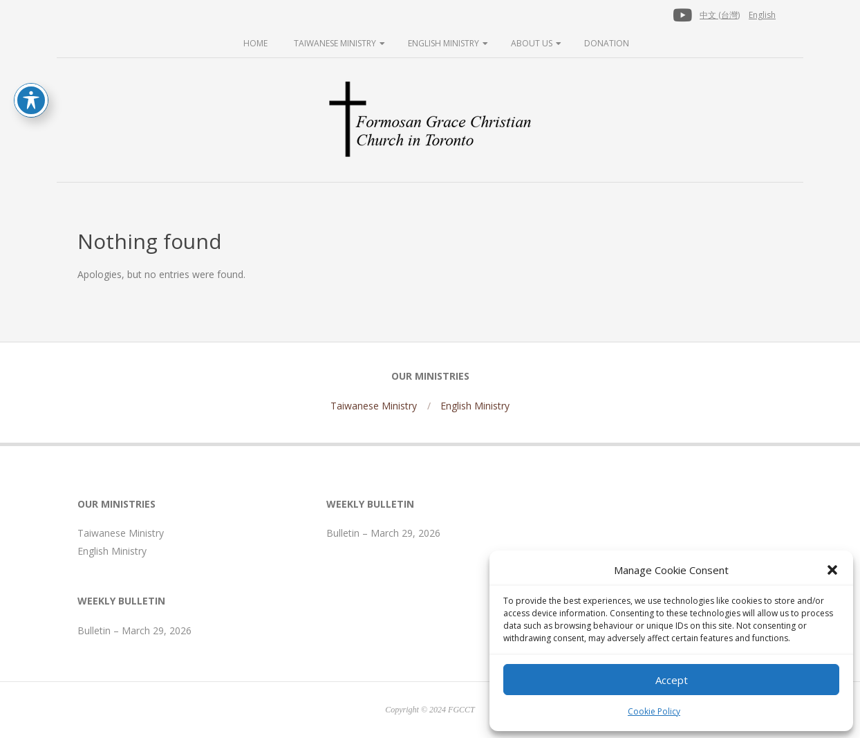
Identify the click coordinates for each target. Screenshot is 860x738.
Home (255, 43)
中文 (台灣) (720, 15)
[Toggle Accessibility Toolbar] (31, 100)
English (762, 15)
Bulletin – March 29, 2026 (134, 630)
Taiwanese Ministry (335, 43)
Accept (671, 680)
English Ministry (443, 43)
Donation (606, 43)
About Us (531, 43)
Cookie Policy (654, 711)
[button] (832, 570)
